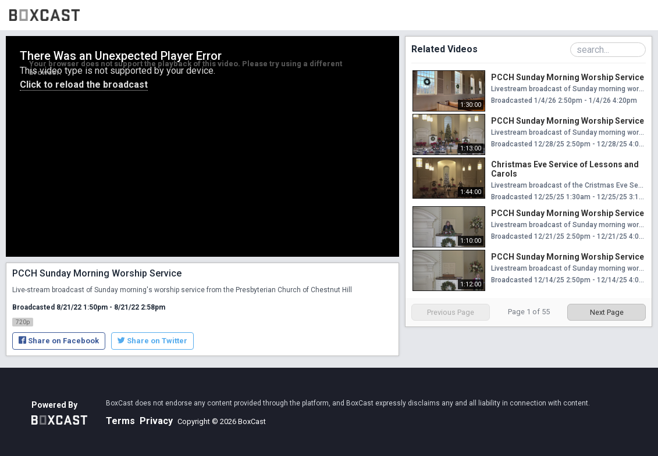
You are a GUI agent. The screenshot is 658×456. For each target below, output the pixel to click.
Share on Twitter (152, 340)
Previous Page (450, 312)
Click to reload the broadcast (84, 84)
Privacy (156, 420)
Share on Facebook (59, 340)
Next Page (607, 312)
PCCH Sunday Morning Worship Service (567, 77)
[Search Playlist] (608, 49)
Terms (120, 420)
